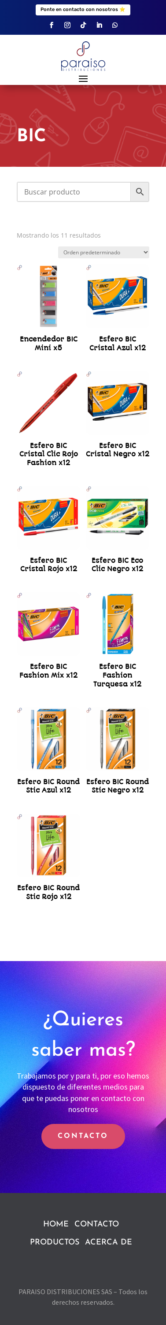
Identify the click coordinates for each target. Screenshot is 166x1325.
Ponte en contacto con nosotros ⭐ (83, 9)
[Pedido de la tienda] (103, 252)
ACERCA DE (108, 1242)
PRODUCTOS (54, 1242)
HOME (56, 1224)
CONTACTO (83, 1136)
